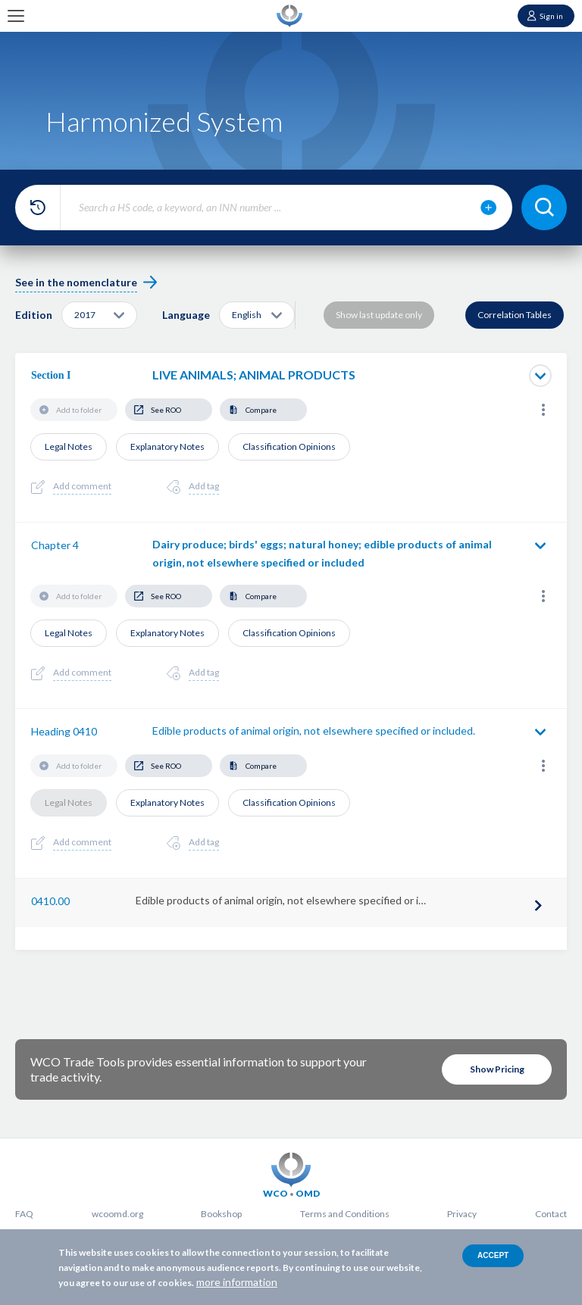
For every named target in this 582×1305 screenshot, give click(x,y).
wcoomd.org (117, 1213)
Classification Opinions (289, 446)
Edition (33, 314)
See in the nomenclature (76, 282)
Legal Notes (68, 446)
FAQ (24, 1213)
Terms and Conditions (345, 1213)
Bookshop (221, 1213)
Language (186, 314)
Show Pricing (497, 1069)
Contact (551, 1213)
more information (236, 1281)
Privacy (462, 1213)
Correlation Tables (514, 314)
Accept (492, 1255)
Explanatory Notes (167, 446)
